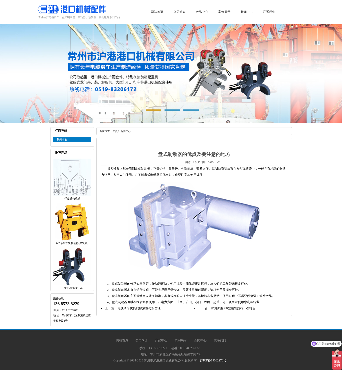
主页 (115, 131)
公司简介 (179, 12)
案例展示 (224, 12)
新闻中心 (247, 12)
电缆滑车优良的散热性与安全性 (139, 308)
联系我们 (269, 12)
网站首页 (157, 12)
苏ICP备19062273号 (213, 360)
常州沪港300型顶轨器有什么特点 (233, 308)
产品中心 (202, 12)
